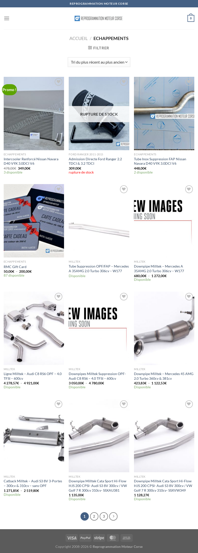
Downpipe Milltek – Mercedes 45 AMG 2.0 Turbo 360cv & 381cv (163, 376)
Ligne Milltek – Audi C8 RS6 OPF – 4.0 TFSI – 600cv (33, 376)
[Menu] (7, 18)
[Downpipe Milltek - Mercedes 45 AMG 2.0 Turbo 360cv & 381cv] (164, 328)
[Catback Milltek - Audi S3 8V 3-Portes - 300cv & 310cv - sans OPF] (34, 435)
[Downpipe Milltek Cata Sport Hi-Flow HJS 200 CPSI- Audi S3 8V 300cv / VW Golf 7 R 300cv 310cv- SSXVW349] (164, 435)
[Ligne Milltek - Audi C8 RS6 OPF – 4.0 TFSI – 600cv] (34, 328)
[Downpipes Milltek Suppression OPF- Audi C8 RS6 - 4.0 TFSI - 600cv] (99, 328)
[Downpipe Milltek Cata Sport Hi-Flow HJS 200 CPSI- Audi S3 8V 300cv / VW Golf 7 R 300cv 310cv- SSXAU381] (99, 435)
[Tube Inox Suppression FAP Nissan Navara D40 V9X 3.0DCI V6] (164, 113)
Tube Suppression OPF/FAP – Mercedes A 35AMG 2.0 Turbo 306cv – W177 (99, 268)
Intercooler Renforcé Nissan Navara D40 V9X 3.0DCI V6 (31, 161)
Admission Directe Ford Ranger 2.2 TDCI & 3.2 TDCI (95, 161)
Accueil (78, 38)
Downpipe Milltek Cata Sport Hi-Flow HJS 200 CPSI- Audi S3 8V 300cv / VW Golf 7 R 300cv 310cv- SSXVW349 (163, 485)
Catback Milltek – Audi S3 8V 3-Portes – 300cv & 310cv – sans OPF (33, 483)
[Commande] (99, 62)
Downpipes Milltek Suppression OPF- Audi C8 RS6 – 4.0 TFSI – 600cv (97, 376)
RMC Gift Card (15, 267)
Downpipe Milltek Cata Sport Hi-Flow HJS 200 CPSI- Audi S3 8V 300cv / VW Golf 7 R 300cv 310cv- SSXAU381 (98, 485)
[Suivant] (113, 516)
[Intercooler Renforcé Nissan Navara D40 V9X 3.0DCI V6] (34, 113)
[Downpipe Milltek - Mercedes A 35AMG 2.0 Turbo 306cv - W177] (164, 220)
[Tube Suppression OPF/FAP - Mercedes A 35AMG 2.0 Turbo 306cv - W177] (99, 220)
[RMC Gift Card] (34, 220)
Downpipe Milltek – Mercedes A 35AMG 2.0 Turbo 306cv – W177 (159, 268)
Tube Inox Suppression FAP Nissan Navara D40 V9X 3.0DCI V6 (160, 161)
